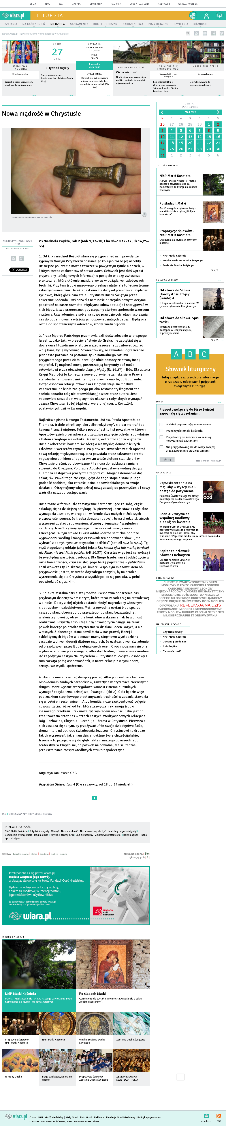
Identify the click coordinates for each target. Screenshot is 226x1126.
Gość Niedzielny (139, 4)
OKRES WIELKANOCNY (206, 598)
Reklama (99, 1117)
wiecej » (57, 98)
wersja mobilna (188, 4)
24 (162, 149)
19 (181, 142)
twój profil (207, 15)
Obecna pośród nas (174, 641)
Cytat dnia (94, 74)
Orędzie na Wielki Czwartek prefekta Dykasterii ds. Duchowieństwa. (175, 563)
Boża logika (170, 646)
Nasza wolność (69, 831)
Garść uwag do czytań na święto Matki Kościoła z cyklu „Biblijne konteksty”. (110, 1000)
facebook (213, 33)
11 (172, 136)
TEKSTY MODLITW (169, 612)
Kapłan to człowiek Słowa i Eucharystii (175, 553)
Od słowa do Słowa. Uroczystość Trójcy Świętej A (175, 294)
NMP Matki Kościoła (16, 831)
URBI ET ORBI (192, 615)
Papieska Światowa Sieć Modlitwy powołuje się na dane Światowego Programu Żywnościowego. (179, 499)
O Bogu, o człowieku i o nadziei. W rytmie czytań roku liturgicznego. (179, 305)
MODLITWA (197, 594)
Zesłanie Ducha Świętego (178, 265)
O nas (33, 1117)
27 (172, 124)
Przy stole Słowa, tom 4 (57, 784)
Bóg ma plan (41, 835)
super (63, 854)
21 (199, 142)
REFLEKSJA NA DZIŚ (200, 605)
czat (61, 4)
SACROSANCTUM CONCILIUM (178, 609)
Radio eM (116, 4)
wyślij (13, 258)
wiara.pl (16, 15)
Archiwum (216, 461)
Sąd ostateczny (84, 835)
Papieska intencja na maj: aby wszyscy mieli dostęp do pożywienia (178, 487)
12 (181, 136)
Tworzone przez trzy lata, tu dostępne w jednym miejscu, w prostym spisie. (176, 330)
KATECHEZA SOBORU (204, 585)
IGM (40, 1117)
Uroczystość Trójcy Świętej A (168, 75)
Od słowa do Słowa (167, 280)
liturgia (50, 15)
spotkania (96, 4)
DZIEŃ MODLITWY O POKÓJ (189, 584)
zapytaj (77, 4)
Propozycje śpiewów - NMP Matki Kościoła (177, 233)
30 (199, 124)
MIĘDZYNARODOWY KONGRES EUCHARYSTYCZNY (190, 591)
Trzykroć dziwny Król (62, 835)
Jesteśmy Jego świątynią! (122, 831)
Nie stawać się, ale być (93, 831)
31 (162, 155)
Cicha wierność (126, 72)
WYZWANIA (209, 615)
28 (181, 124)
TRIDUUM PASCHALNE (197, 612)
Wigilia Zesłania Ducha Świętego (183, 260)
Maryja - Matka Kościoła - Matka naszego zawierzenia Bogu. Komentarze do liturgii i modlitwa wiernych (38, 1000)
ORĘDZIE (162, 601)
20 (190, 142)
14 (199, 136)
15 (209, 136)
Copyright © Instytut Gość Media (48, 1121)
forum (32, 4)
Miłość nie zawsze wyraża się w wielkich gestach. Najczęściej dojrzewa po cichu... (131, 80)
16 (218, 136)
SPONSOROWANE (210, 609)
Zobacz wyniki (202, 461)
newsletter (205, 33)
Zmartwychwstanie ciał (108, 835)
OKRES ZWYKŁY (17, 814)
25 (172, 149)
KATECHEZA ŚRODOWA (184, 588)
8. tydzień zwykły (20, 74)
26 (162, 124)
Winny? (55, 831)
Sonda (160, 402)
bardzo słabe (21, 854)
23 (218, 142)
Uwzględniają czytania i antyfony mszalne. (178, 241)
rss (196, 33)
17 (162, 142)
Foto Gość (86, 1117)
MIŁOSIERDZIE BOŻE (175, 594)
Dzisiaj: (190, 106)
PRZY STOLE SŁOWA (40, 814)
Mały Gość (164, 4)
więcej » (20, 98)
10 (162, 136)
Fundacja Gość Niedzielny (120, 1117)
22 (209, 142)
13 (190, 136)
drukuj (21, 258)
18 (172, 142)
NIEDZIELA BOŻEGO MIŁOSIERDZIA (188, 596)
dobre (54, 854)
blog (47, 4)
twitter (222, 33)
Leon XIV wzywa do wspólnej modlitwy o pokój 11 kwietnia (175, 518)
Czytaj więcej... (131, 97)
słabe (34, 854)
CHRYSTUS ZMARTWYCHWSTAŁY (186, 582)
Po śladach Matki (92, 994)
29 (190, 124)
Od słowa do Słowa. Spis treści (179, 320)
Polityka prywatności (149, 1117)
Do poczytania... (205, 74)
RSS (219, 1115)
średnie (44, 854)
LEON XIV (206, 588)
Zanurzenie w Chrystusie (18, 835)
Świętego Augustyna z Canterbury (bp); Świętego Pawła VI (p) (57, 78)
